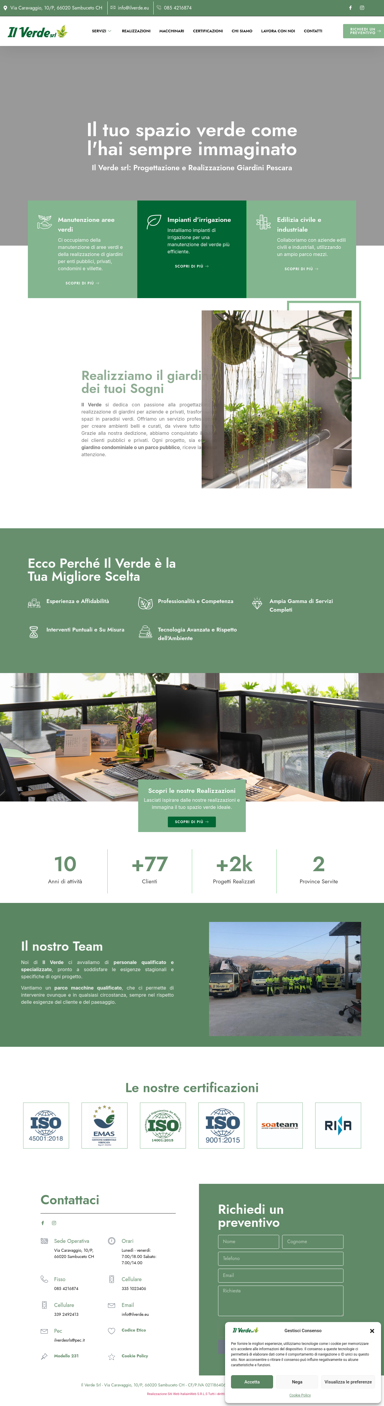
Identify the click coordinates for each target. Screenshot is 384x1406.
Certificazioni (208, 30)
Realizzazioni (136, 30)
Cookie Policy (300, 1395)
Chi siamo (242, 30)
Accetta (252, 1382)
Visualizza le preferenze (348, 1382)
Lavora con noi (278, 30)
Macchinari (171, 30)
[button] (372, 1331)
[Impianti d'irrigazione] (154, 222)
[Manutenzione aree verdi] (44, 222)
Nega (297, 1382)
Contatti (313, 30)
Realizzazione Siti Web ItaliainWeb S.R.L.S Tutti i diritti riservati (192, 1394)
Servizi (101, 30)
